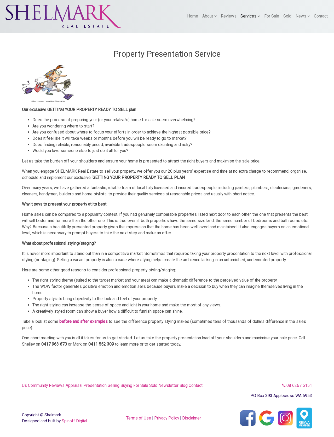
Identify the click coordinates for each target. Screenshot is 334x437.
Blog (184, 385)
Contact (321, 16)
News (303, 16)
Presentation (95, 385)
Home (192, 16)
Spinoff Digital (74, 420)
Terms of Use (138, 418)
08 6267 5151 (297, 385)
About (209, 16)
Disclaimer (191, 418)
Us (24, 385)
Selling (113, 385)
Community (38, 385)
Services (250, 16)
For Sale (271, 16)
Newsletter (168, 385)
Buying (126, 385)
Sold (287, 16)
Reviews (229, 16)
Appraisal (74, 385)
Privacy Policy (166, 418)
